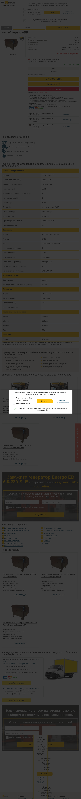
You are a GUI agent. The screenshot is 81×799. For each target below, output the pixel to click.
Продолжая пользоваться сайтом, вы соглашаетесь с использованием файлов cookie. (42, 409)
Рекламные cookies (22, 401)
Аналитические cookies (24, 398)
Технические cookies (23, 403)
